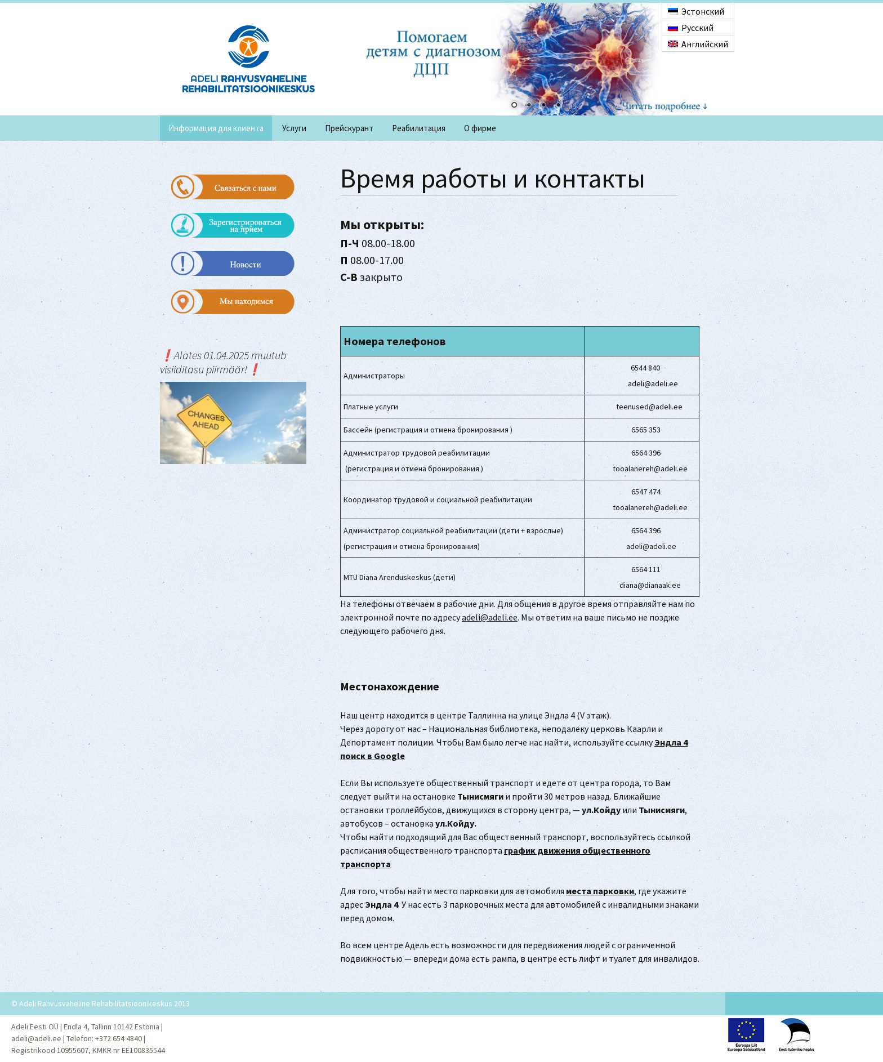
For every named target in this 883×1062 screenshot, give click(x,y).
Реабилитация (418, 128)
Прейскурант (349, 128)
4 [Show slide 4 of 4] (558, 106)
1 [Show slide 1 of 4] (514, 106)
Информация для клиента (216, 128)
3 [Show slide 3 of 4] (543, 106)
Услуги (294, 128)
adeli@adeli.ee (490, 617)
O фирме (480, 128)
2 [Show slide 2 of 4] (529, 106)
